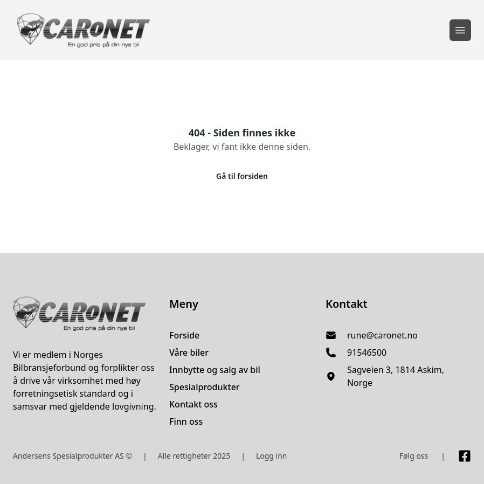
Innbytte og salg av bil (214, 370)
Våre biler (189, 352)
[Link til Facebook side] (464, 456)
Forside (184, 335)
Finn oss (186, 421)
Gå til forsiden (242, 176)
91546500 (366, 352)
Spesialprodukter (204, 387)
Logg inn (271, 456)
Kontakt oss (193, 404)
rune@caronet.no (382, 335)
